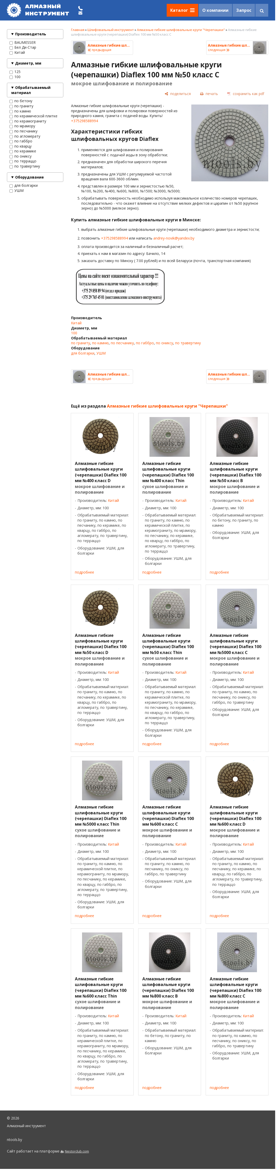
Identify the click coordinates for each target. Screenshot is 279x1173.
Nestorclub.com (77, 1151)
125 (15, 71)
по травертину (24, 166)
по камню (20, 111)
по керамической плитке (33, 116)
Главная (77, 29)
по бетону (20, 100)
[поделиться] (178, 93)
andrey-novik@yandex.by (173, 238)
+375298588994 (84, 120)
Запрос (243, 10)
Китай (17, 52)
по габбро (20, 141)
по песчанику (23, 131)
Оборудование (29, 177)
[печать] (209, 93)
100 (15, 76)
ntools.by (14, 1139)
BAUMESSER (22, 42)
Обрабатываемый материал (31, 90)
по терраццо (22, 161)
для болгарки (23, 185)
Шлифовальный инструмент (110, 29)
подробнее (84, 572)
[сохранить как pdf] (245, 93)
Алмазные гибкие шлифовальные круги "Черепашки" (181, 29)
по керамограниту (27, 121)
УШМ (16, 190)
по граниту (21, 106)
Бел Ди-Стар (22, 47)
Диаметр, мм (28, 63)
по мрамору (22, 126)
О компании (215, 10)
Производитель (30, 34)
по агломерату (24, 136)
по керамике (22, 151)
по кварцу (20, 146)
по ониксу (20, 156)
